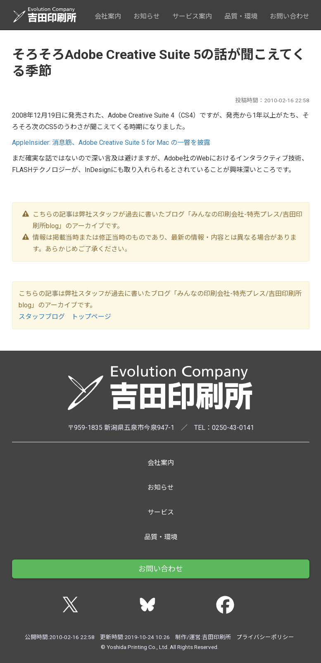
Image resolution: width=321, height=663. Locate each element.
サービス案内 (192, 16)
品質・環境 (240, 16)
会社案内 (108, 16)
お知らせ (146, 16)
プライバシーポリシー (265, 637)
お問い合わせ (289, 16)
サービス (160, 512)
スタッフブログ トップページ (65, 317)
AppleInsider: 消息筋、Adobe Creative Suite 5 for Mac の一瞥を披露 (111, 142)
